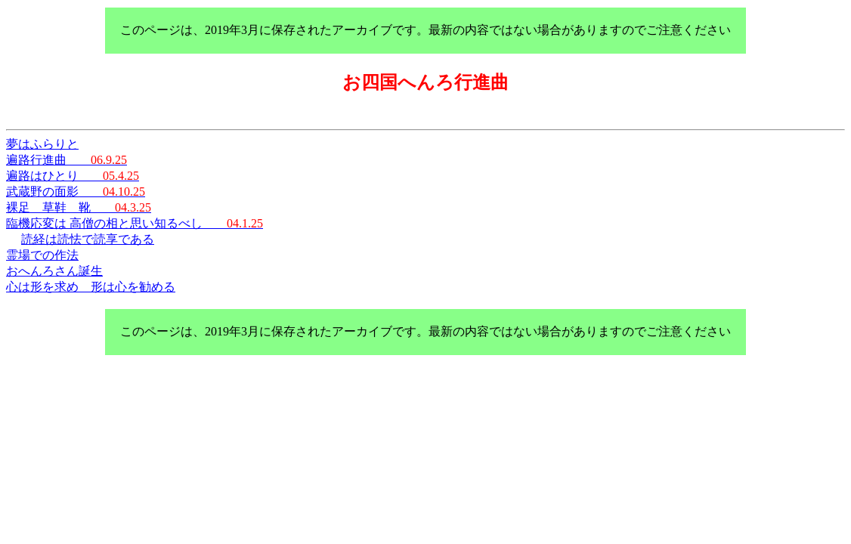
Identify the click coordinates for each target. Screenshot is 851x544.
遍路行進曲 (66, 159)
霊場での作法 (42, 255)
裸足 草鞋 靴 (78, 207)
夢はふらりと (42, 144)
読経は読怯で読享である (87, 239)
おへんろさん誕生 (54, 270)
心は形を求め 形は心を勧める (90, 286)
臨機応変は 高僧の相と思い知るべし (134, 223)
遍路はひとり (72, 175)
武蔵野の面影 (75, 191)
